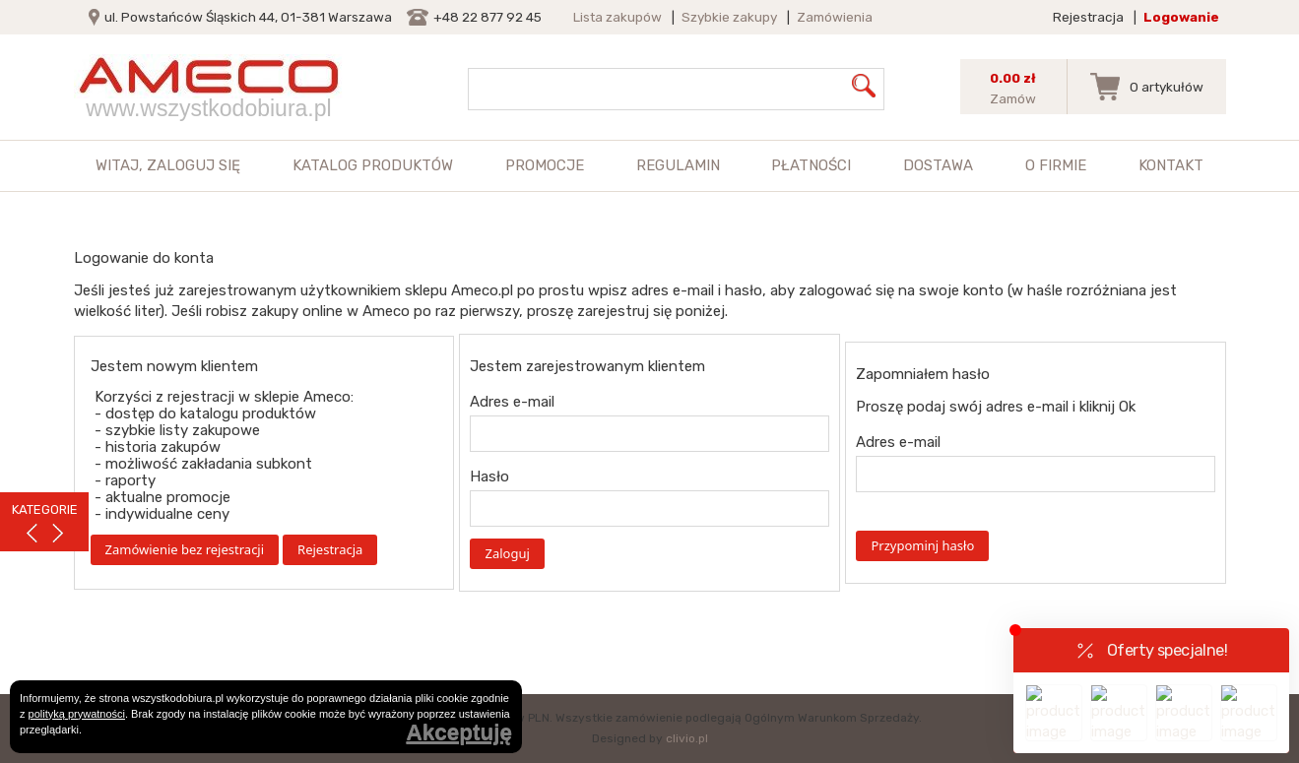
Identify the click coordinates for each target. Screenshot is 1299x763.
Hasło (489, 476)
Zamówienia (835, 17)
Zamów (1013, 98)
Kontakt (1170, 165)
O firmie (1055, 165)
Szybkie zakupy (729, 17)
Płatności (811, 165)
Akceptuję (459, 733)
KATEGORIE (45, 509)
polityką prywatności (77, 714)
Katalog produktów (372, 165)
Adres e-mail (512, 402)
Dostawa (938, 165)
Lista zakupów (617, 17)
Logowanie (1181, 17)
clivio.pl (687, 738)
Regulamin (678, 165)
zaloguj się (193, 165)
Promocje (544, 165)
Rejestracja (1088, 17)
